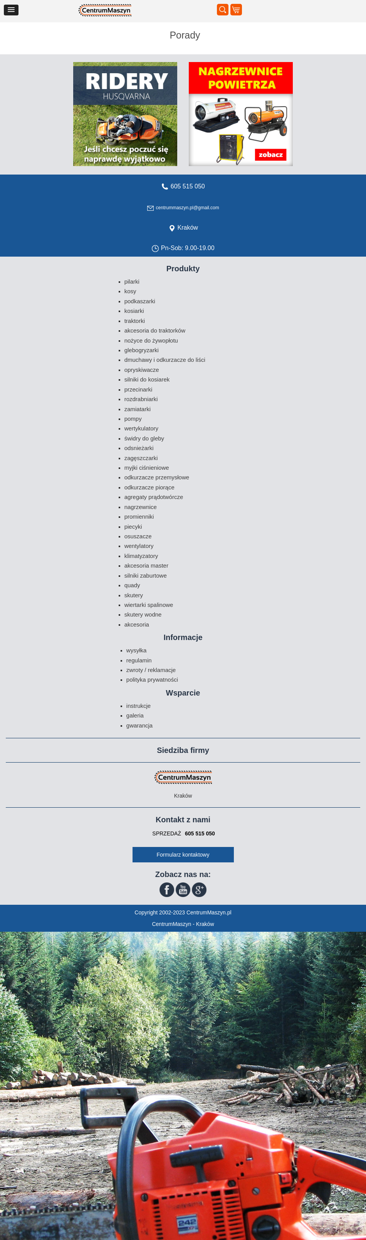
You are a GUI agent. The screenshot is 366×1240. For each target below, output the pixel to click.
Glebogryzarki (141, 350)
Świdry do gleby (144, 438)
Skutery (133, 595)
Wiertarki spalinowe (148, 605)
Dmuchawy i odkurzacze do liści (164, 359)
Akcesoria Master (146, 565)
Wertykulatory (141, 428)
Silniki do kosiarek (147, 379)
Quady (132, 585)
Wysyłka (136, 650)
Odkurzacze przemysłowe (156, 477)
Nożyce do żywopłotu (151, 340)
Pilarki (131, 281)
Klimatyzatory (141, 556)
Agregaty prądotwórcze (153, 497)
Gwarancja (139, 725)
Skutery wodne (143, 614)
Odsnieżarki (139, 448)
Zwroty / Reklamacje (151, 670)
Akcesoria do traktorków (154, 330)
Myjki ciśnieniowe (146, 467)
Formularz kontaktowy (183, 855)
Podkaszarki (139, 301)
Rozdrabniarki (141, 399)
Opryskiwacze (141, 369)
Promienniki (139, 516)
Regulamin (139, 660)
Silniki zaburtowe (145, 575)
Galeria (135, 715)
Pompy (133, 418)
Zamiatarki (137, 409)
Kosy (130, 291)
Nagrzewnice (140, 507)
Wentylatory (139, 546)
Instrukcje (138, 705)
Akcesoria (136, 624)
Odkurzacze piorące (149, 487)
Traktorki (134, 321)
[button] (11, 10)
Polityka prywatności (152, 679)
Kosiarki (134, 310)
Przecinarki (138, 389)
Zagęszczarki (141, 458)
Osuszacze (138, 536)
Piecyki (133, 526)
